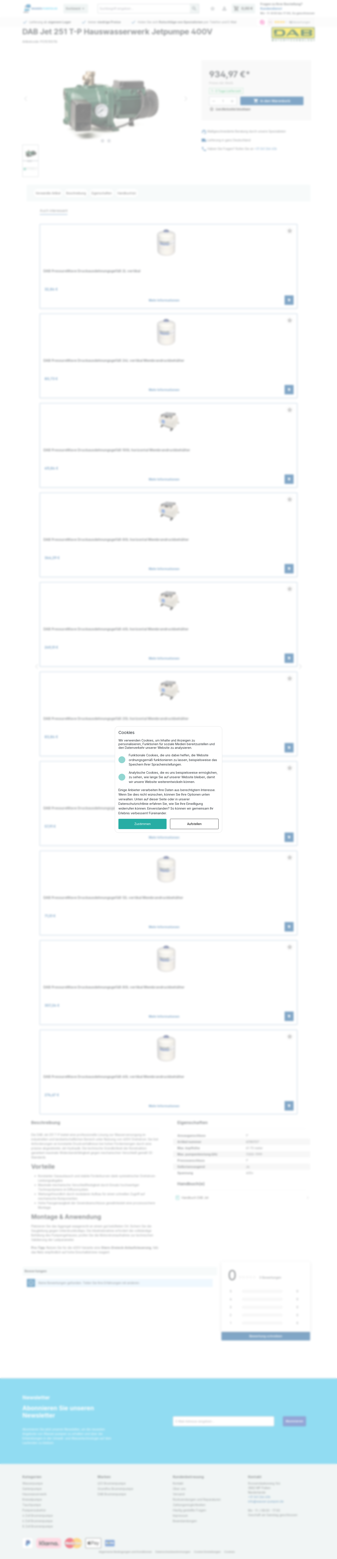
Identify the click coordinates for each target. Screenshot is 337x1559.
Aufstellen (194, 824)
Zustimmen (142, 824)
